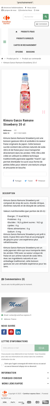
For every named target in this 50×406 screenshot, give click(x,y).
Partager (17, 181)
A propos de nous (9, 10)
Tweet (29, 181)
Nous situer (30, 8)
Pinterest (40, 181)
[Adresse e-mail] (18, 348)
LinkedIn (18, 332)
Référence (7, 130)
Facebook (4, 332)
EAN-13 (6, 133)
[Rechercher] (36, 17)
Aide (36, 10)
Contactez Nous (25, 10)
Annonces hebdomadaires (13, 8)
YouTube (11, 332)
